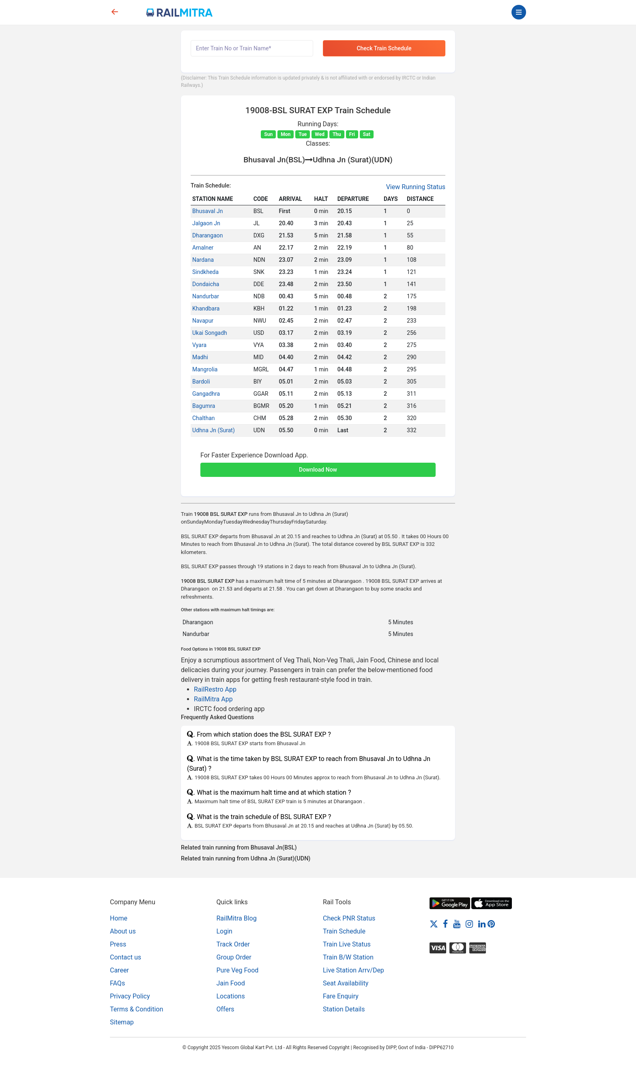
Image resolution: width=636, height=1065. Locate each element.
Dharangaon (207, 235)
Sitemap (122, 1022)
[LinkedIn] (482, 923)
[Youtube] (456, 923)
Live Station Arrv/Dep (353, 970)
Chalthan (203, 418)
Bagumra (203, 406)
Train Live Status (347, 944)
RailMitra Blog (237, 918)
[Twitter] (434, 923)
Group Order (234, 957)
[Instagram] (469, 923)
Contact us (125, 957)
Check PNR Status (349, 918)
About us (123, 931)
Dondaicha (205, 284)
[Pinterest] (491, 923)
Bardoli (201, 381)
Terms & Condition (136, 1009)
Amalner (202, 247)
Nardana (203, 260)
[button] (318, 465)
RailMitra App (213, 699)
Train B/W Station (348, 957)
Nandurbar (205, 296)
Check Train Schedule (384, 48)
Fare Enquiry (341, 996)
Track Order (233, 944)
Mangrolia (204, 369)
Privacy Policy (130, 996)
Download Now (318, 469)
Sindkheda (205, 272)
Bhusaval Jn (207, 211)
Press (118, 944)
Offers (225, 1009)
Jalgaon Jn (206, 223)
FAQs (117, 983)
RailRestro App (215, 689)
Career (119, 970)
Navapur (202, 320)
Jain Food (231, 983)
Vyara (199, 345)
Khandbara (205, 308)
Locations (231, 996)
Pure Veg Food (238, 970)
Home (118, 918)
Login (224, 931)
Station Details (344, 1009)
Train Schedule (344, 931)
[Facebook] (445, 923)
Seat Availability (345, 983)
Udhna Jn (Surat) (213, 430)
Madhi (200, 357)
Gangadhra (206, 393)
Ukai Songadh (209, 333)
